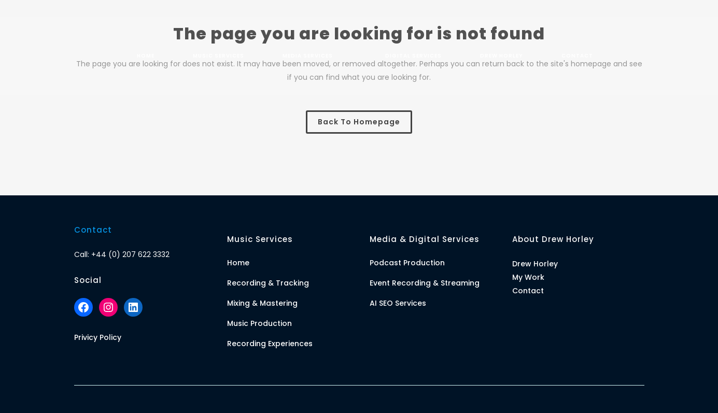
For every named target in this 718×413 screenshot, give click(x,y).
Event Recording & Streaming (425, 283)
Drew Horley (535, 264)
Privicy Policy (97, 337)
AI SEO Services (398, 303)
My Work (528, 277)
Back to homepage (359, 122)
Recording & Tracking (268, 283)
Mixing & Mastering (262, 303)
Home (238, 263)
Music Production (259, 323)
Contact (528, 291)
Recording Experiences (270, 343)
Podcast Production (407, 263)
